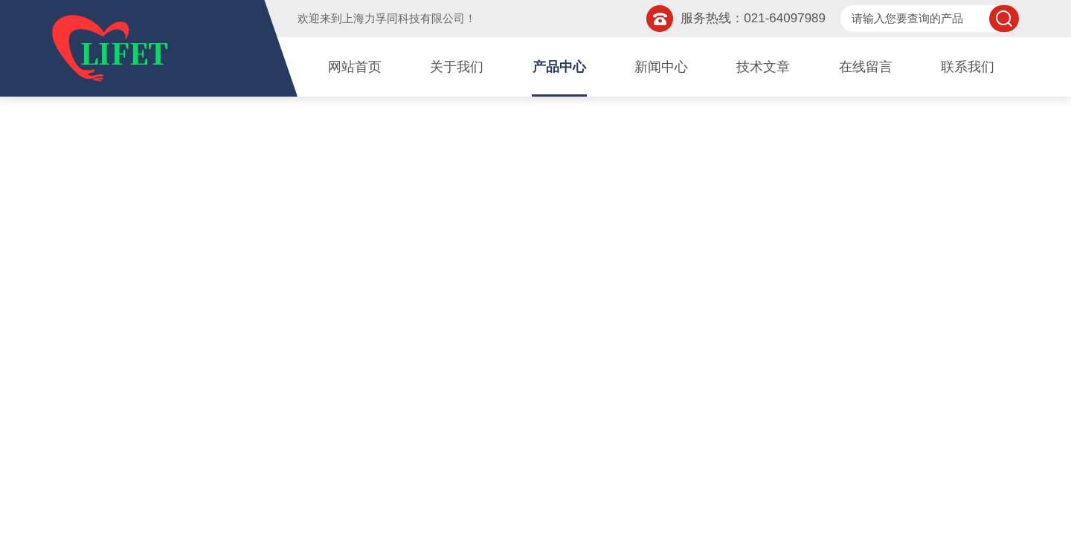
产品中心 (559, 66)
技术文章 (763, 66)
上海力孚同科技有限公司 (403, 18)
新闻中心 (661, 66)
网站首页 (355, 66)
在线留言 (865, 66)
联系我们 (967, 66)
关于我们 (456, 66)
